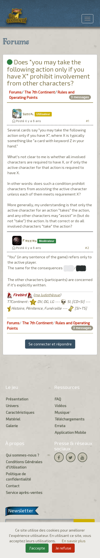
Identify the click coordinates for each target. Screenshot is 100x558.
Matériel (13, 419)
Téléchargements (70, 419)
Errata (60, 425)
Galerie (12, 425)
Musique (62, 412)
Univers (12, 405)
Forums (15, 92)
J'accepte (37, 548)
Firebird (29, 241)
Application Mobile (70, 432)
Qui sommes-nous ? (22, 455)
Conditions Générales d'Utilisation (24, 464)
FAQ (58, 399)
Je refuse (63, 548)
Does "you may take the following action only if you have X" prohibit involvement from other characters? (48, 72)
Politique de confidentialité (18, 476)
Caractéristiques (20, 412)
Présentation (17, 399)
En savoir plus (74, 541)
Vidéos (60, 405)
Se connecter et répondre (50, 344)
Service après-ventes (24, 492)
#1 (87, 121)
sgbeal (28, 114)
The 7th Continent (39, 92)
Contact (12, 485)
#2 (87, 247)
